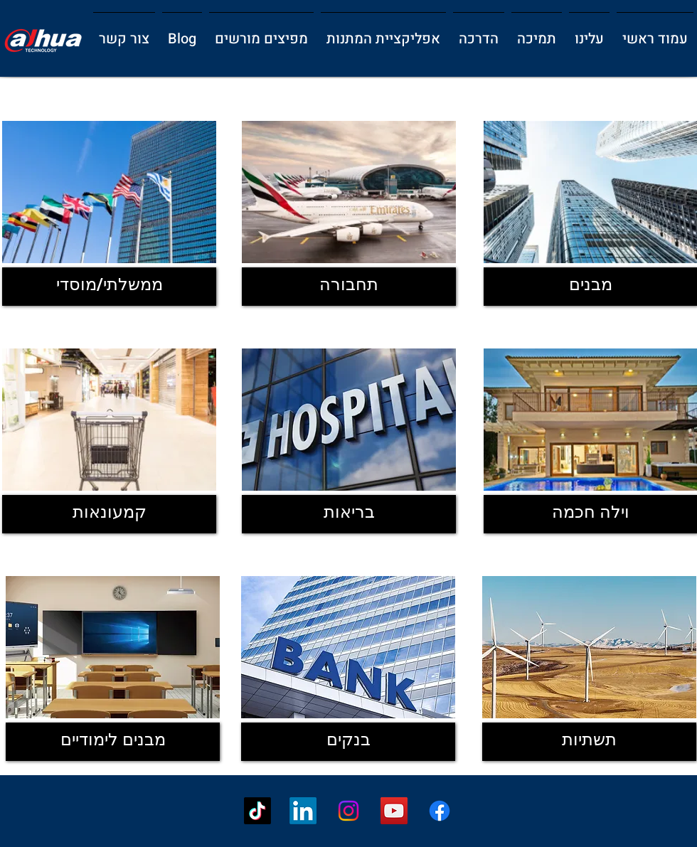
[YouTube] (394, 810)
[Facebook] (439, 810)
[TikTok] (257, 810)
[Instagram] (348, 810)
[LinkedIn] (302, 810)
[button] (589, 32)
